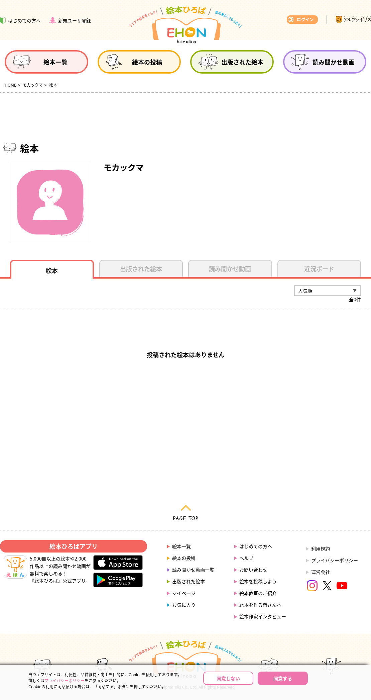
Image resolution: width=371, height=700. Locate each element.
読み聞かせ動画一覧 (193, 569)
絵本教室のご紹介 (258, 593)
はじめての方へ (255, 546)
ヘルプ (246, 558)
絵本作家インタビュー (262, 616)
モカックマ (33, 85)
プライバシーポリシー (334, 560)
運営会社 (320, 572)
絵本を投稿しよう (258, 581)
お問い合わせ (253, 569)
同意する (282, 678)
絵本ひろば (185, 24)
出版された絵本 (188, 581)
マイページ (184, 593)
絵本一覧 (181, 546)
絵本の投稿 (184, 558)
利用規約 (320, 548)
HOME (10, 85)
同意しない (228, 678)
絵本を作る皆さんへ (260, 604)
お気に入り (184, 604)
